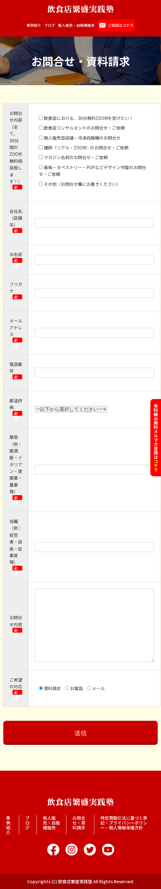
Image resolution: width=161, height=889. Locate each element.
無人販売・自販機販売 (76, 25)
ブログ (49, 25)
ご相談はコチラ (120, 25)
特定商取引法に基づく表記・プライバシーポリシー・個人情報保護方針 (123, 823)
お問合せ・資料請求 (78, 823)
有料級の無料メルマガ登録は (156, 438)
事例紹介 (33, 25)
